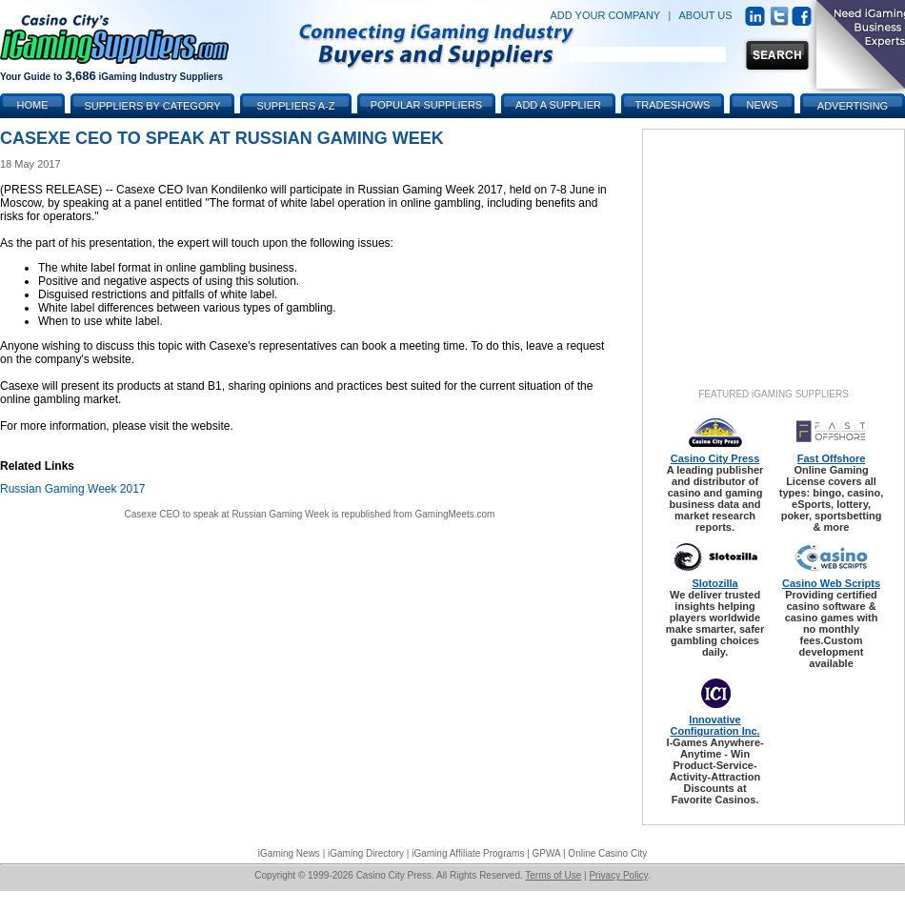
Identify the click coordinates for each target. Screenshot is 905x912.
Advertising (852, 105)
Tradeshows (673, 105)
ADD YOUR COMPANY (605, 15)
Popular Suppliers (426, 105)
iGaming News (289, 853)
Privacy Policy (618, 875)
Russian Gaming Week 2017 (73, 489)
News (762, 105)
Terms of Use (553, 875)
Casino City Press (715, 458)
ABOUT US (706, 15)
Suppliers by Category (152, 105)
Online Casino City (607, 853)
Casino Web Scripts (831, 583)
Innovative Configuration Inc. (714, 725)
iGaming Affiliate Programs (468, 853)
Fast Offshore (831, 458)
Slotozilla (714, 583)
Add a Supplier (558, 105)
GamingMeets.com (455, 514)
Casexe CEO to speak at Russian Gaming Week (227, 514)
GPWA (547, 853)
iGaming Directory (366, 853)
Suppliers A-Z (296, 105)
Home (33, 105)
